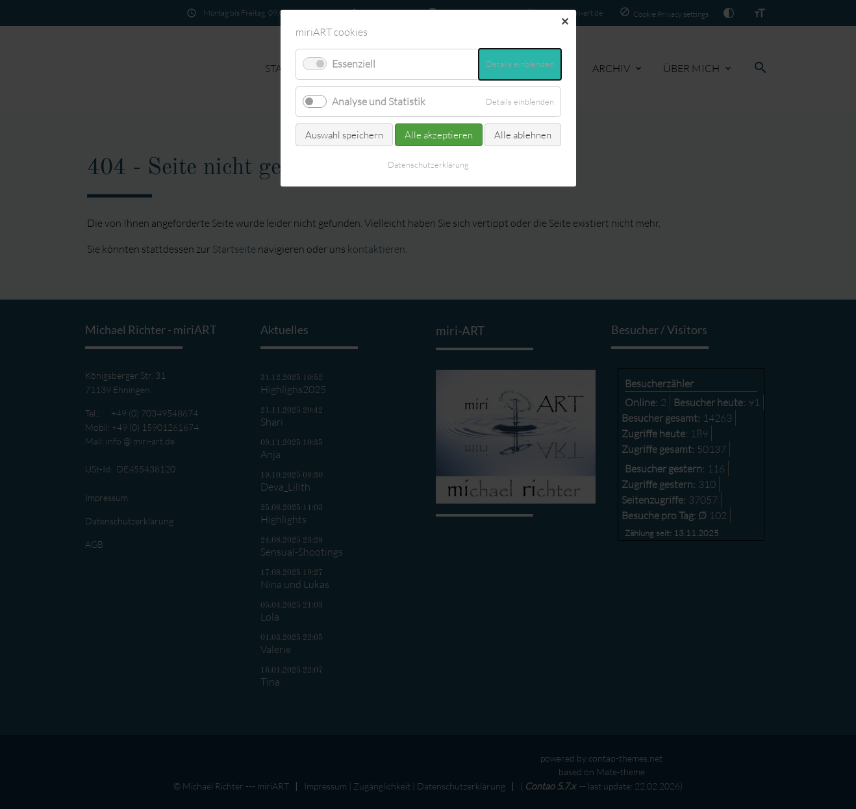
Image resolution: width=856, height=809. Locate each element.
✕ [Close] (564, 21)
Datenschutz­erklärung (428, 164)
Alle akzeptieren (439, 135)
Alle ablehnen (522, 135)
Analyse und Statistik (378, 101)
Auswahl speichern (344, 135)
